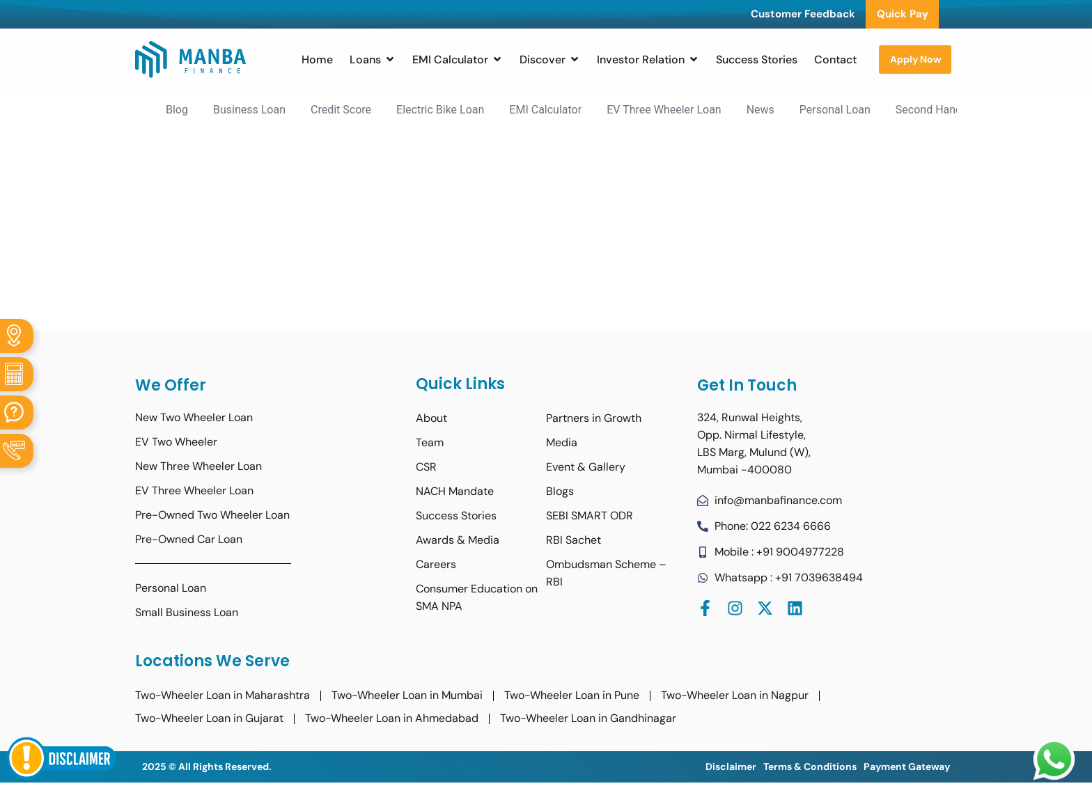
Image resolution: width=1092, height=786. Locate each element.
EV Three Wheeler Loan (664, 109)
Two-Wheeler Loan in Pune (571, 695)
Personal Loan (835, 109)
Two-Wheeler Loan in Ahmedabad (391, 718)
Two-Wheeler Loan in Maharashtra (222, 695)
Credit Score (341, 109)
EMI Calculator (545, 109)
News (760, 109)
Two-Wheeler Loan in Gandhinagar (588, 718)
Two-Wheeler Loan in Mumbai (407, 695)
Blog (177, 109)
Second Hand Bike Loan (954, 109)
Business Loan (249, 109)
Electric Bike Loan (440, 109)
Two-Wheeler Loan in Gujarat (209, 718)
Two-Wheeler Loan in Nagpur (735, 695)
